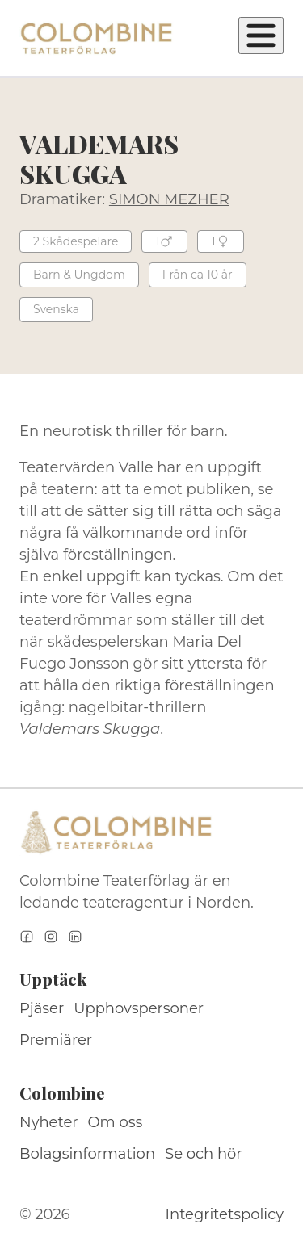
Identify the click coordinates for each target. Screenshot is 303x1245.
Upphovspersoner (139, 1008)
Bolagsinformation (87, 1154)
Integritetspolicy (225, 1214)
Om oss (115, 1122)
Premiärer (55, 1040)
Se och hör (203, 1154)
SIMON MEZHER (169, 199)
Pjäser (41, 1008)
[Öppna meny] (261, 35)
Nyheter (48, 1122)
